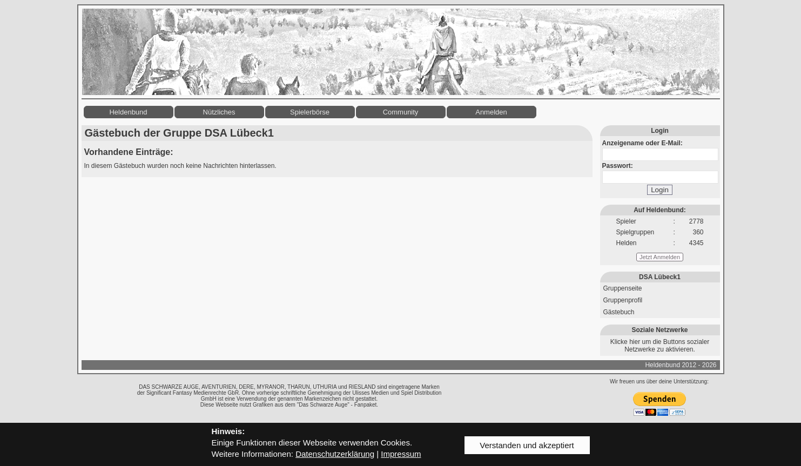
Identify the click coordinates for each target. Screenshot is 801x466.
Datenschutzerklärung (334, 453)
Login (660, 190)
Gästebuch (619, 312)
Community (401, 112)
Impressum (401, 453)
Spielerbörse (309, 112)
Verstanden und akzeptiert (527, 445)
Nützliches (219, 112)
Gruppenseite (622, 288)
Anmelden (491, 112)
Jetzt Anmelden (660, 257)
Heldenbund (128, 112)
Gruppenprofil (623, 300)
